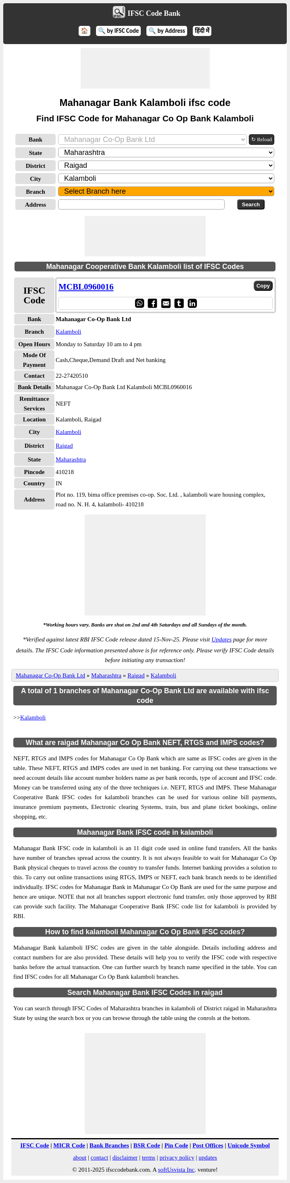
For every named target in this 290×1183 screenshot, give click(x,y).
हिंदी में (202, 30)
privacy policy (176, 1157)
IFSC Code (34, 1145)
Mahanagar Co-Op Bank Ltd (50, 675)
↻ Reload (261, 139)
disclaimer (125, 1157)
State (35, 153)
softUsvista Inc (176, 1169)
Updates (221, 639)
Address (35, 204)
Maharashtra (71, 459)
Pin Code (176, 1145)
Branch (35, 191)
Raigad (64, 445)
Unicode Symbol (248, 1145)
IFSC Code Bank (153, 13)
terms (148, 1157)
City (35, 179)
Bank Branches (109, 1145)
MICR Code (69, 1145)
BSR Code (147, 1145)
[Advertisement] (145, 68)
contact (99, 1157)
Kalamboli (68, 331)
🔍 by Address (166, 30)
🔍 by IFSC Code (118, 30)
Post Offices (207, 1145)
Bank (35, 139)
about (79, 1157)
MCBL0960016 (86, 287)
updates (207, 1157)
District (35, 166)
